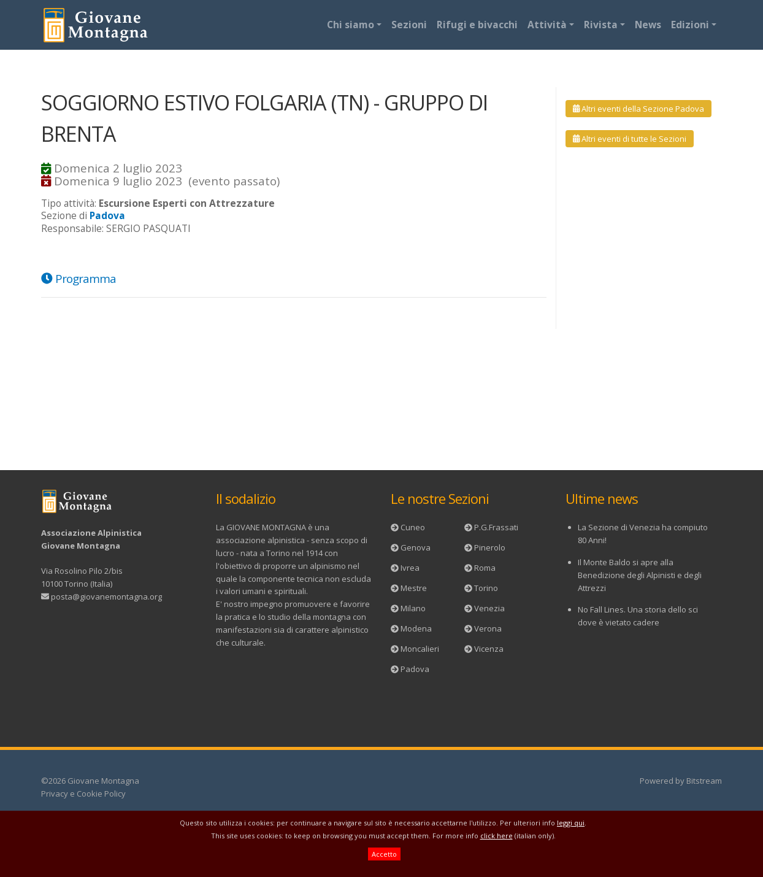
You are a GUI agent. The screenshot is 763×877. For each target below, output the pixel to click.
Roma (485, 567)
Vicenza (489, 648)
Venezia (489, 608)
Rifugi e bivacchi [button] (477, 24)
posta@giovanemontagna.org (106, 596)
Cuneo (413, 527)
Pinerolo (489, 547)
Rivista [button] (601, 24)
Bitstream (704, 780)
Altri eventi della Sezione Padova (638, 108)
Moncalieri (420, 648)
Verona (488, 628)
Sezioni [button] (409, 24)
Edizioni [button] (690, 24)
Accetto (384, 854)
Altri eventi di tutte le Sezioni (629, 138)
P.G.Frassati (496, 527)
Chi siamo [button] (350, 24)
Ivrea (410, 567)
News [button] (648, 24)
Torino (486, 587)
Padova (415, 668)
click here (496, 835)
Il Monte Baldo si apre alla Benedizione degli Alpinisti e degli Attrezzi (640, 575)
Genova (416, 547)
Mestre (414, 587)
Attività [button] (547, 24)
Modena (416, 628)
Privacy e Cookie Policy (83, 793)
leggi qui (571, 822)
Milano (413, 608)
